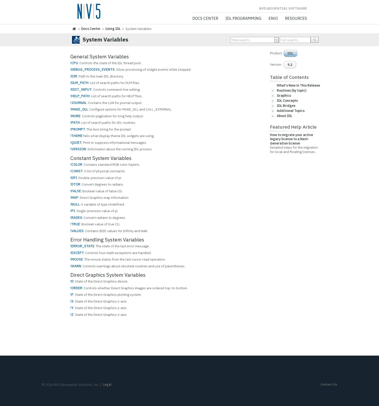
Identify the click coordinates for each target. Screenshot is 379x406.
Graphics (284, 95)
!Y (71, 308)
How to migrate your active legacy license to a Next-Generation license (291, 139)
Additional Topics (291, 111)
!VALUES (77, 231)
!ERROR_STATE (82, 246)
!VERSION (78, 149)
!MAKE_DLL (79, 109)
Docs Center (205, 18)
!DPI (73, 178)
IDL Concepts (287, 100)
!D (71, 281)
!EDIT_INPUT (81, 89)
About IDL (284, 116)
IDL (290, 53)
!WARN (75, 266)
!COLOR (76, 164)
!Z (71, 314)
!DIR (73, 76)
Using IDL (113, 29)
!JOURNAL (78, 103)
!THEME (76, 136)
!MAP (74, 197)
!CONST (76, 171)
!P (71, 294)
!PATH (75, 122)
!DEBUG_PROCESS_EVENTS (92, 69)
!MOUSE (76, 259)
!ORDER (76, 288)
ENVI (273, 18)
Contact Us (329, 384)
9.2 (289, 64)
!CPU (74, 63)
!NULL (75, 204)
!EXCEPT (77, 253)
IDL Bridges (286, 105)
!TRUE (75, 224)
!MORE (75, 116)
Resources (296, 18)
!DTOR (75, 184)
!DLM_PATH (79, 83)
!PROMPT (77, 129)
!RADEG (76, 217)
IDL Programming (243, 18)
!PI (72, 211)
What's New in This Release (298, 85)
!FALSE (75, 191)
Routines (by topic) (291, 90)
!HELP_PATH (80, 96)
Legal (107, 384)
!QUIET (76, 142)
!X (71, 301)
